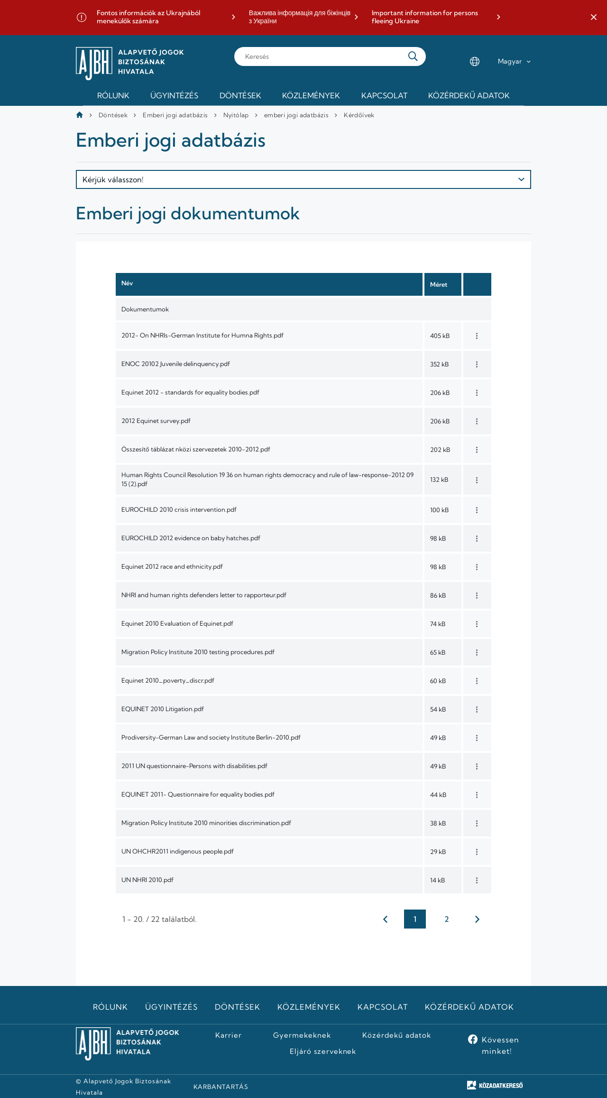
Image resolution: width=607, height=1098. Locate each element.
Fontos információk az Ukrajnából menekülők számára (148, 17)
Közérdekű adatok (469, 1007)
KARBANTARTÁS (221, 1086)
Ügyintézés (171, 1007)
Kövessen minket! (500, 1045)
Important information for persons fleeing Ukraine (425, 17)
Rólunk (110, 1007)
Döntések (113, 115)
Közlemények (308, 1007)
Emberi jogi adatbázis (175, 115)
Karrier (228, 1035)
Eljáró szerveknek (323, 1051)
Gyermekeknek (302, 1035)
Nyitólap (236, 115)
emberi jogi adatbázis (296, 115)
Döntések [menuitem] (240, 95)
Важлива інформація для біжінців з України (299, 17)
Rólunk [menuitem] (113, 95)
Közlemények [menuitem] (311, 95)
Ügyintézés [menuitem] (174, 95)
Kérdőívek (359, 115)
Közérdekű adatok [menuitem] (469, 95)
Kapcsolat (383, 1007)
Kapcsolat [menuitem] (384, 95)
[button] (594, 17)
